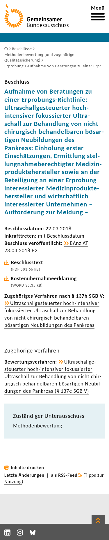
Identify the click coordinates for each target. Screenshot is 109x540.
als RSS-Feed (64, 475)
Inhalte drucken (27, 467)
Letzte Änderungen (24, 475)
